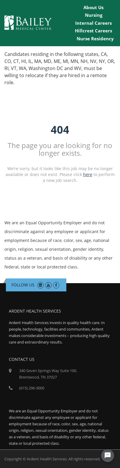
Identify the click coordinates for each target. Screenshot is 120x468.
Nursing (93, 15)
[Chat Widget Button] (107, 455)
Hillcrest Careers (93, 31)
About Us (93, 7)
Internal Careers (93, 23)
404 (60, 129)
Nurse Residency (95, 39)
